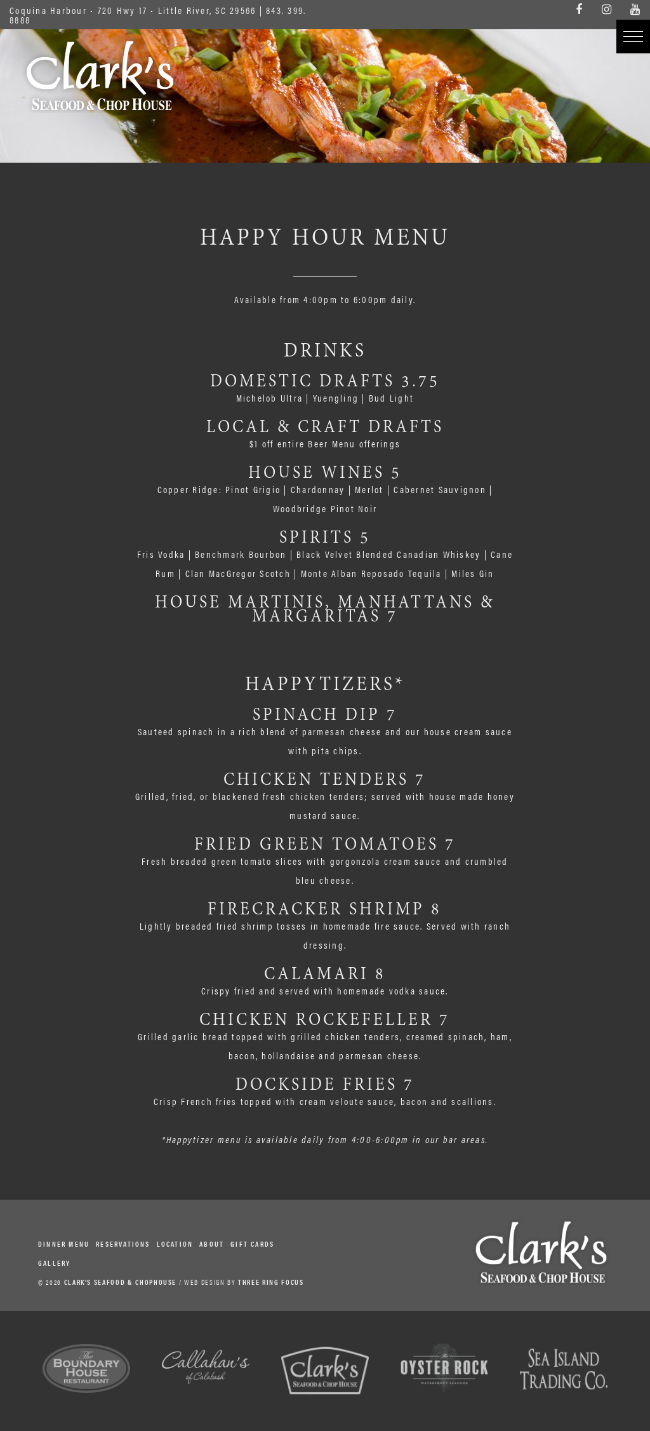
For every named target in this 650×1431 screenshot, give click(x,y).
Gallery (54, 1263)
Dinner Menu (64, 1244)
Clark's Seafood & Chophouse (100, 75)
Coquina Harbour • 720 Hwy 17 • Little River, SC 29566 (133, 10)
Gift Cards (252, 1244)
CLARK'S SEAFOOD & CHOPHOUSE (120, 1282)
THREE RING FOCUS (270, 1282)
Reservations (123, 1244)
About (211, 1244)
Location (175, 1244)
